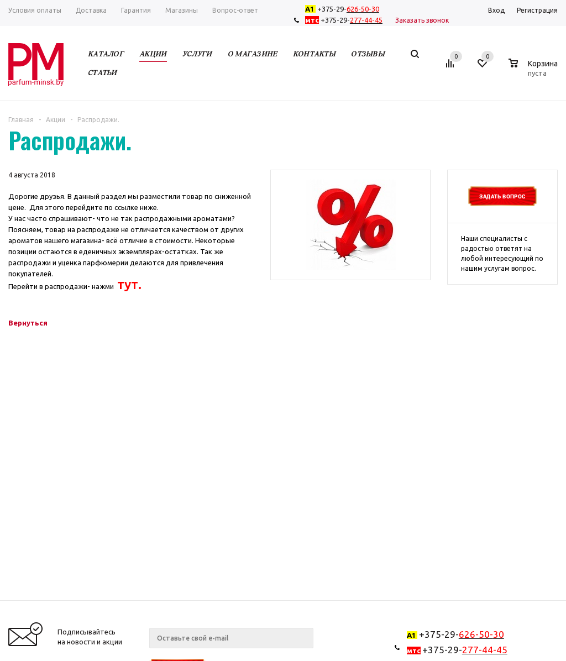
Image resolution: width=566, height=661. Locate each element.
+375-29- (344, 9)
